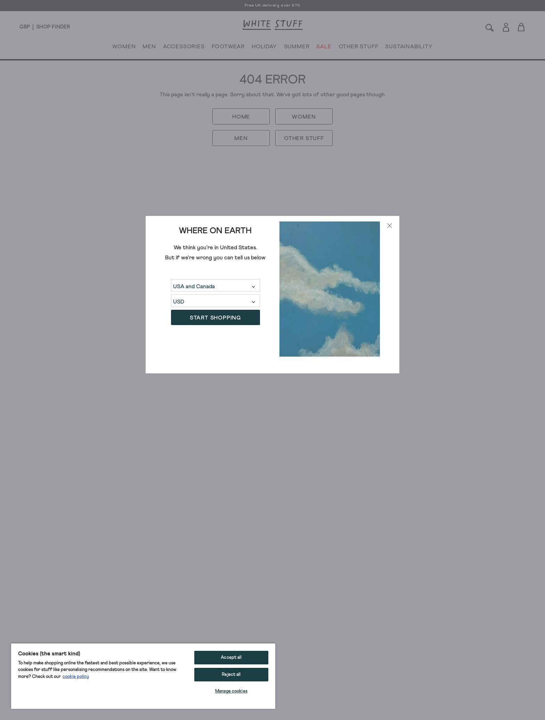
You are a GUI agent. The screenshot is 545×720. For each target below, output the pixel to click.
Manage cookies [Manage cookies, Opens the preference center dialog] (231, 691)
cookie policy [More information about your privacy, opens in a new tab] (76, 676)
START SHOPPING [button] (215, 318)
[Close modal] (389, 225)
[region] (143, 676)
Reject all (231, 674)
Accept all (231, 657)
